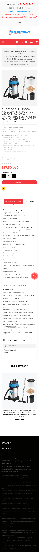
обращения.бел (23, 548)
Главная (6, 51)
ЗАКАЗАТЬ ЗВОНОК (35, 276)
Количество (7, 172)
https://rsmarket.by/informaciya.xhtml (11, 496)
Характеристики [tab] (13, 201)
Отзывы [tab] (30, 201)
